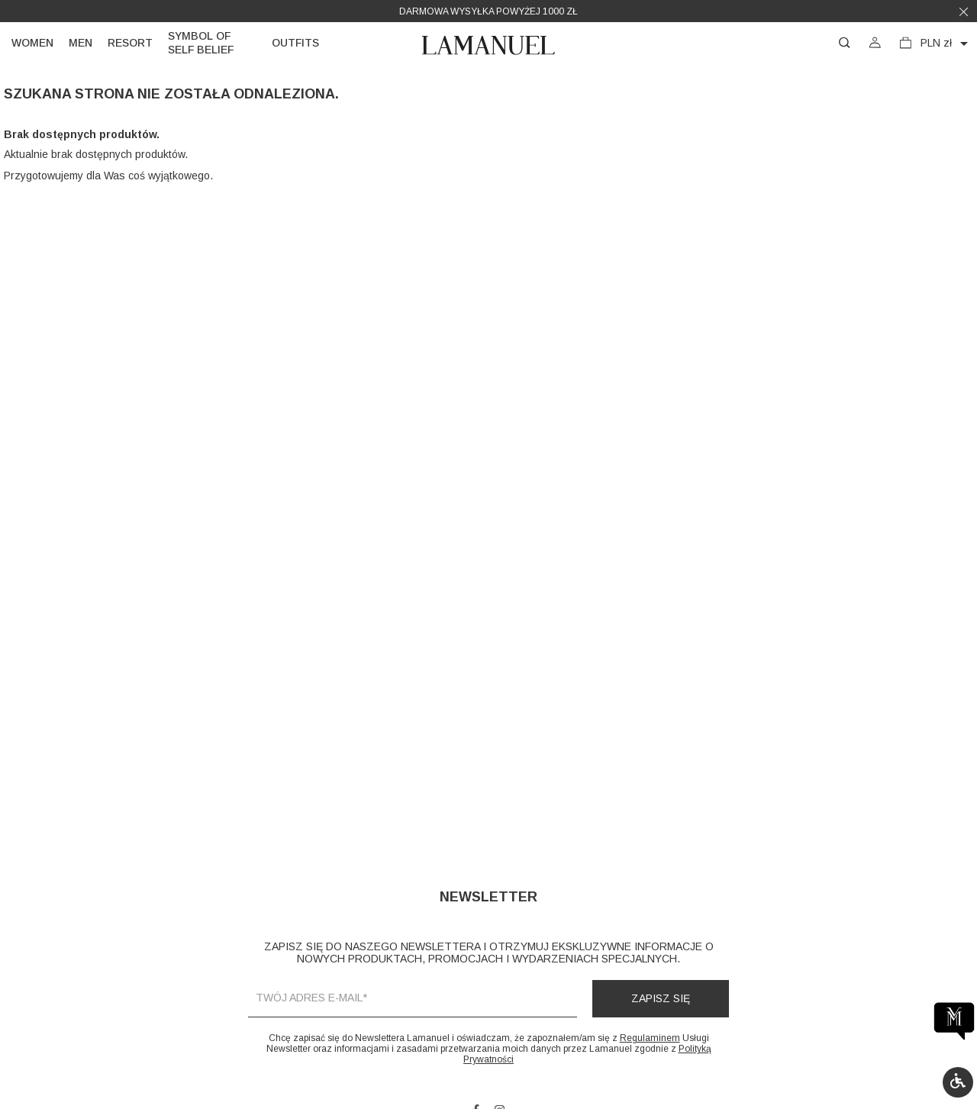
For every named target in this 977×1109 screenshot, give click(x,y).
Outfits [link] (295, 43)
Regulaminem (650, 1038)
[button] (958, 1082)
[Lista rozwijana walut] (947, 43)
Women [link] (32, 43)
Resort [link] (130, 43)
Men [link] (80, 43)
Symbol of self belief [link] (201, 43)
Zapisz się (660, 998)
